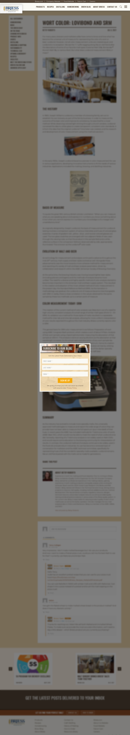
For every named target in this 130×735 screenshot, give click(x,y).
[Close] (87, 348)
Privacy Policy (72, 388)
